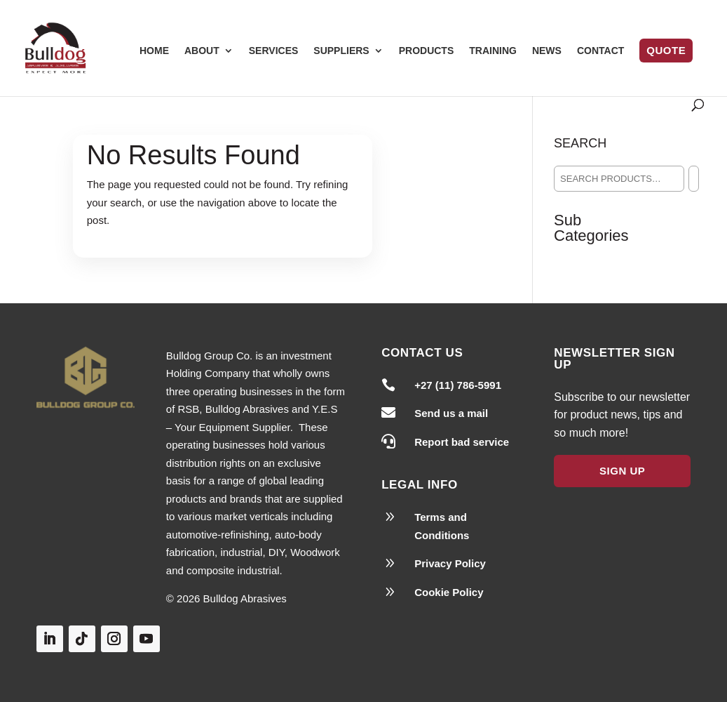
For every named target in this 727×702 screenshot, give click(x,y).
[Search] (693, 179)
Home (154, 51)
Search (580, 143)
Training (493, 51)
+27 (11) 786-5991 (457, 385)
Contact (600, 51)
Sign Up (622, 471)
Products (426, 51)
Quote (666, 50)
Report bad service (461, 442)
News (547, 51)
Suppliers (341, 51)
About (201, 51)
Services (274, 51)
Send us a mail (451, 413)
